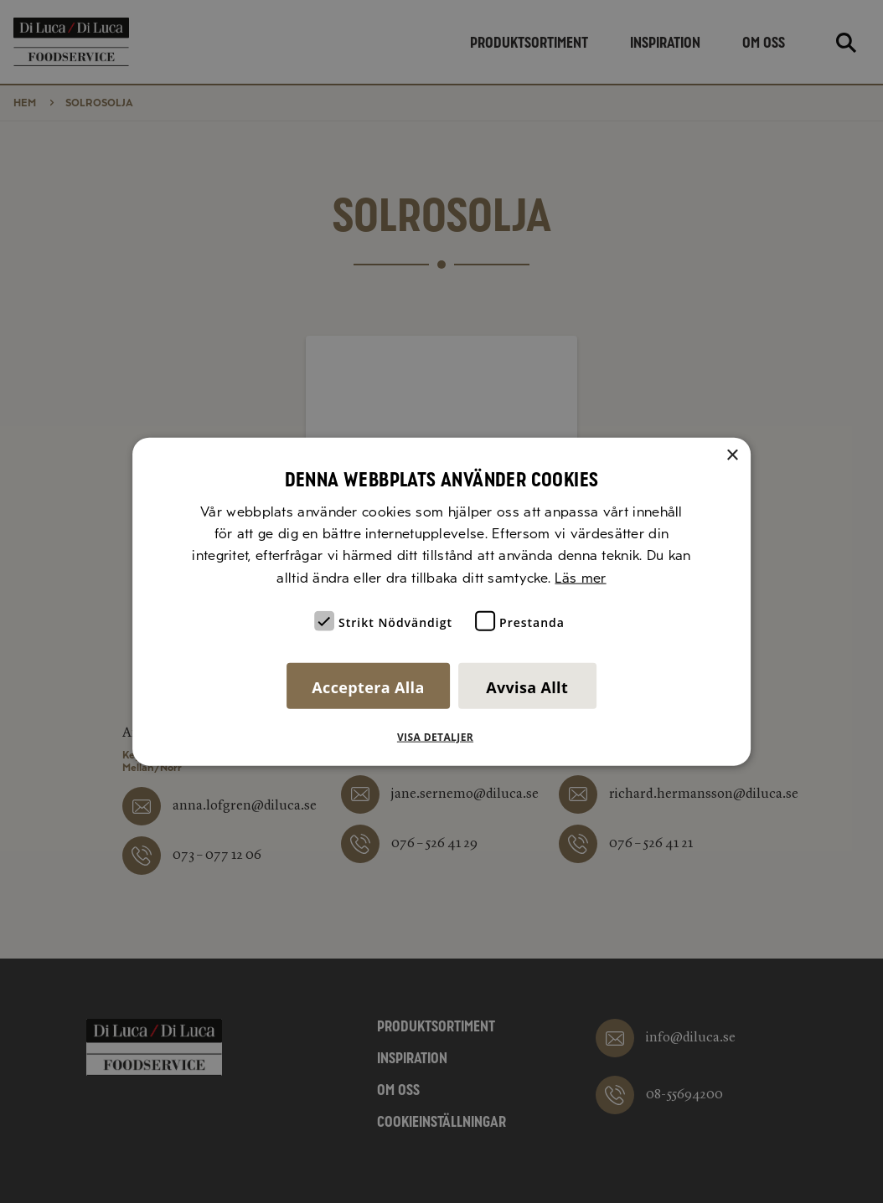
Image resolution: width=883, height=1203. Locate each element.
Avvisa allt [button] (527, 687)
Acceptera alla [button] (368, 687)
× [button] (732, 455)
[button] (441, 737)
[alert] (441, 601)
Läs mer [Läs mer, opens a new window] (580, 577)
